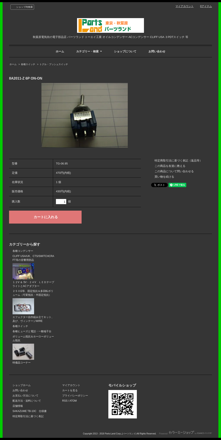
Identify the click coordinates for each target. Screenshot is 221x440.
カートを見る (70, 390)
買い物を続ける (164, 176)
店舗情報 (18, 405)
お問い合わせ (156, 51)
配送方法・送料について (27, 400)
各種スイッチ (28, 64)
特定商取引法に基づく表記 (28, 416)
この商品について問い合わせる (174, 171)
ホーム (60, 51)
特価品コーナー (23, 354)
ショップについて (125, 51)
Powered (185, 433)
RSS (65, 400)
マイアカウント (184, 6)
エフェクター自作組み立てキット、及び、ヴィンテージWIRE (33, 310)
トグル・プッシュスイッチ (53, 64)
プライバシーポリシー (75, 395)
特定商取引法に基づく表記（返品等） (178, 160)
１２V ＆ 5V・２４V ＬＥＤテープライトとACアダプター (33, 275)
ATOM (73, 400)
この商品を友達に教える (170, 166)
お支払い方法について (25, 395)
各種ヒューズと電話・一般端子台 (32, 331)
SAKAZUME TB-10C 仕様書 (30, 411)
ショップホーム (22, 385)
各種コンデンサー (23, 250)
